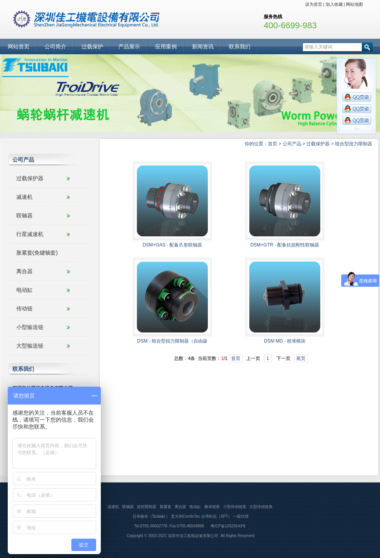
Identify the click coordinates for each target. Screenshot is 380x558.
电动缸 (24, 290)
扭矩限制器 (146, 507)
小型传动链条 (234, 507)
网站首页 (18, 46)
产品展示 (129, 46)
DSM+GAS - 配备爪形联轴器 (172, 245)
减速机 (24, 197)
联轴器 (24, 215)
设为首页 (313, 4)
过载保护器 (318, 143)
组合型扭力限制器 (353, 143)
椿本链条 (212, 507)
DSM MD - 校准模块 (285, 341)
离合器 (24, 271)
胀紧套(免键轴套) (37, 253)
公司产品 (292, 143)
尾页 (301, 358)
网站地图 (354, 4)
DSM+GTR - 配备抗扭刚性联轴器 (285, 245)
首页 (272, 143)
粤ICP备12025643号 (227, 526)
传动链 (24, 308)
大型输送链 (29, 346)
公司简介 (55, 46)
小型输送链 (29, 327)
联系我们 (239, 46)
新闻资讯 (203, 46)
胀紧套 (165, 507)
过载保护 (92, 46)
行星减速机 (29, 234)
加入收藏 (334, 4)
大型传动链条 (261, 507)
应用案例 (166, 46)
